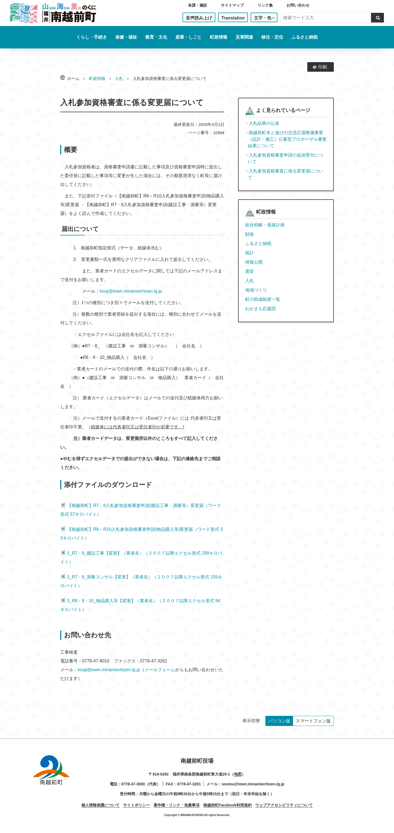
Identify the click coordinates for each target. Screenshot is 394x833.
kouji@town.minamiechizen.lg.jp (131, 291)
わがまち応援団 (260, 308)
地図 (238, 774)
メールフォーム (159, 669)
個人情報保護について (100, 805)
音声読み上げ (199, 18)
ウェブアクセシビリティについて (284, 805)
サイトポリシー (136, 805)
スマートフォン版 (313, 721)
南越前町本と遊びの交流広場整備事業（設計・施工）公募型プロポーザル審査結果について (287, 139)
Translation (233, 18)
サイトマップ (232, 5)
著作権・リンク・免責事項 (176, 805)
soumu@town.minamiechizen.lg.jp (253, 784)
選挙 (249, 271)
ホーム (73, 78)
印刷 (322, 67)
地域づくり (256, 290)
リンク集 (265, 5)
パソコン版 (279, 721)
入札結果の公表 (264, 123)
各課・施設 (197, 5)
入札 (119, 78)
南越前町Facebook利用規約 (227, 805)
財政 (249, 234)
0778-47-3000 (133, 784)
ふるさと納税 (304, 37)
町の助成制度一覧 (262, 299)
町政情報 (97, 78)
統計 (249, 252)
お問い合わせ (297, 5)
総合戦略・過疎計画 (265, 225)
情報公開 (254, 262)
